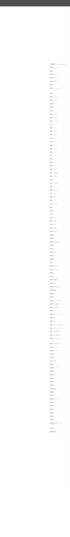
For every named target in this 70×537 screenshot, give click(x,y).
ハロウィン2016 (8, 477)
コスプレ (54, 141)
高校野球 (54, 431)
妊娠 (53, 273)
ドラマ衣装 (54, 183)
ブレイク (54, 200)
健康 (53, 238)
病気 (53, 371)
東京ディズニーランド (57, 314)
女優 (53, 259)
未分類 (53, 311)
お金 (53, 107)
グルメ (53, 138)
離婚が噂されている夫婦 (57, 424)
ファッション (55, 190)
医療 (53, 245)
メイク (53, 210)
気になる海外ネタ (56, 343)
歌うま (53, 318)
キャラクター (55, 131)
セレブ (53, 159)
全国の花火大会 (56, 242)
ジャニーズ (54, 148)
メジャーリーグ (55, 214)
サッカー (54, 145)
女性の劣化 (54, 269)
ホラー (53, 207)
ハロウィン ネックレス (17, 477)
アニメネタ (54, 121)
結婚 (53, 385)
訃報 (53, 406)
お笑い (53, 104)
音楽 (53, 428)
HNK (53, 84)
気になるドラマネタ (57, 328)
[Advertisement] (58, 34)
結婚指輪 (54, 388)
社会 (53, 381)
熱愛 (53, 364)
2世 (53, 71)
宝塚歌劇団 (54, 280)
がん (53, 110)
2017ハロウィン (7, 11)
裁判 (53, 395)
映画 (53, 297)
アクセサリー (55, 117)
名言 (53, 248)
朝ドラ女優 (54, 307)
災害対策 (54, 361)
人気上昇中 (54, 231)
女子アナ (54, 262)
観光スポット (55, 399)
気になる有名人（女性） (57, 339)
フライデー (54, 193)
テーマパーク (55, 169)
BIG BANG (54, 81)
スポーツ (54, 155)
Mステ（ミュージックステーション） (57, 89)
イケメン (54, 124)
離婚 (53, 419)
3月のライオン (55, 74)
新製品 (53, 293)
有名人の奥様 (55, 304)
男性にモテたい (56, 368)
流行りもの (54, 347)
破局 (53, 378)
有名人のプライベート (57, 300)
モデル (53, 217)
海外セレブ (54, 350)
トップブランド (56, 176)
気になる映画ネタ (56, 335)
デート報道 (54, 173)
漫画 (53, 354)
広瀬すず (54, 283)
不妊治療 (54, 228)
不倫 (53, 224)
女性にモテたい (56, 266)
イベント (54, 128)
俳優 (53, 235)
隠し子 (53, 416)
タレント (54, 162)
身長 (53, 409)
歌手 (53, 321)
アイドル (54, 114)
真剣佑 (53, 375)
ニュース (54, 186)
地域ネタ (54, 252)
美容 (53, 392)
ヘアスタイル (55, 204)
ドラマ (53, 179)
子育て (53, 276)
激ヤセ (53, 357)
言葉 (53, 402)
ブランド (54, 197)
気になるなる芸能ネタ (57, 324)
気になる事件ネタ (56, 331)
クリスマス (54, 135)
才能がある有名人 (56, 286)
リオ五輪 (54, 221)
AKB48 (53, 78)
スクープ (54, 152)
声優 (53, 255)
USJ (53, 93)
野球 (53, 412)
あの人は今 (54, 97)
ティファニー (55, 166)
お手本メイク (55, 100)
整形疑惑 (54, 290)
